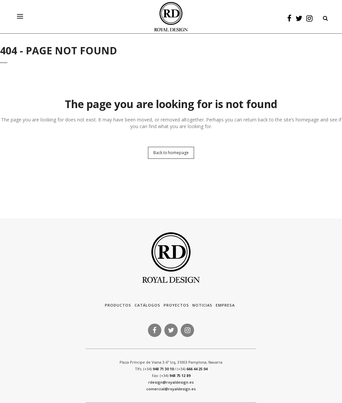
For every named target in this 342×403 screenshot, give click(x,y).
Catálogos (147, 305)
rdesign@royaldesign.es (171, 382)
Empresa (225, 305)
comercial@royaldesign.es (171, 388)
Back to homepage (170, 152)
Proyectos (176, 305)
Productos (118, 305)
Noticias (202, 305)
